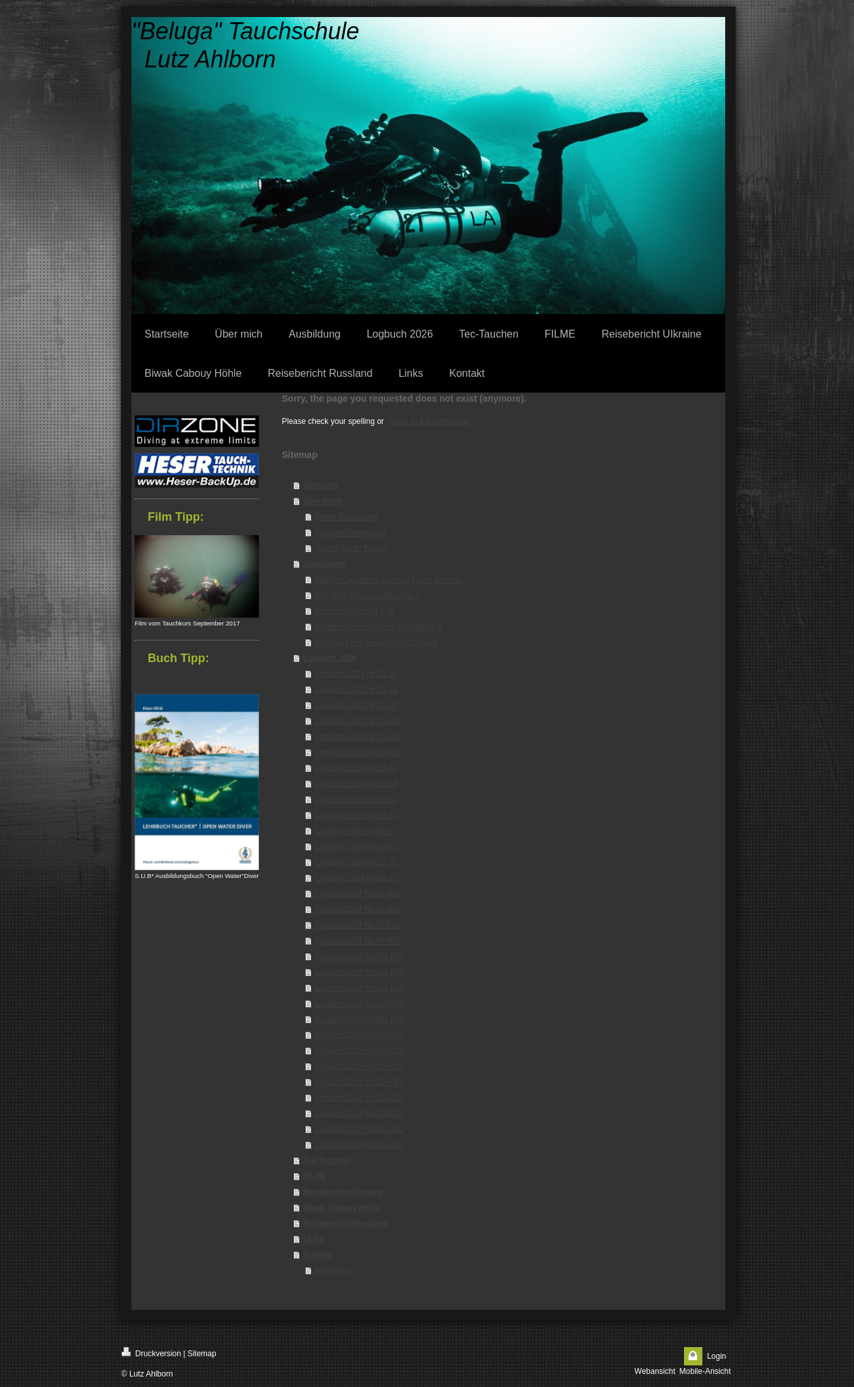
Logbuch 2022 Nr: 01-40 (357, 721)
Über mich (322, 501)
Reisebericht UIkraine (343, 1192)
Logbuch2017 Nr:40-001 (357, 940)
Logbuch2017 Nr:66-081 (357, 893)
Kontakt (317, 1254)
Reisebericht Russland (345, 1223)
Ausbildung (324, 564)
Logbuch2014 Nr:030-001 (359, 1113)
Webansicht (654, 1371)
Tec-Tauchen (326, 1160)
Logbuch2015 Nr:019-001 (359, 1066)
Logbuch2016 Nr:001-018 (359, 1019)
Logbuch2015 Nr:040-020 (359, 1050)
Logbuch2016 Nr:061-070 (359, 972)
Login (716, 1356)
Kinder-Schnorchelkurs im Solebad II (378, 626)
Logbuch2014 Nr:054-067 (359, 1082)
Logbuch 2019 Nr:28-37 (356, 815)
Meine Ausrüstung (346, 516)
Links (313, 1239)
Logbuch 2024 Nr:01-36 (356, 673)
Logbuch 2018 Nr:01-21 (356, 878)
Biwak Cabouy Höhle (342, 1207)
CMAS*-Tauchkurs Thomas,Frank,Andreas (389, 579)
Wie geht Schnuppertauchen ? (367, 595)
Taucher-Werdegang (350, 532)
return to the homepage (429, 421)
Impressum (334, 1270)
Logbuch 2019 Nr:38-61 (356, 799)
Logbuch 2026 (329, 658)
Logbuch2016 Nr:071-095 (359, 956)
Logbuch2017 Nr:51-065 (357, 909)
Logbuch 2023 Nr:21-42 (356, 689)
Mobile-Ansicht (705, 1371)
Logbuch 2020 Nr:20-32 (356, 768)
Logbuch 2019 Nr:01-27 (356, 830)
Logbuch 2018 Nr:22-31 (356, 862)
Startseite (321, 485)
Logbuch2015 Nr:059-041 (359, 1035)
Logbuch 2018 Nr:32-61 (356, 846)
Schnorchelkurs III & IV (354, 611)
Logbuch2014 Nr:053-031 (359, 1097)
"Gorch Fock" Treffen (351, 548)
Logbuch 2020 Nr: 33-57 (357, 752)
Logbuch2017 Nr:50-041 (357, 925)
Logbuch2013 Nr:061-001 (359, 1145)
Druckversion (151, 1352)
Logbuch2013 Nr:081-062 (359, 1129)
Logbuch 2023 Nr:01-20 (356, 705)
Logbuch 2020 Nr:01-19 (356, 783)
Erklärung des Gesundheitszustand (376, 642)
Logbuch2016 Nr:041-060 (359, 987)
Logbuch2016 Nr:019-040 (359, 1003)
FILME (314, 1176)
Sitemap (202, 1353)
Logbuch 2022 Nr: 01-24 (357, 736)
